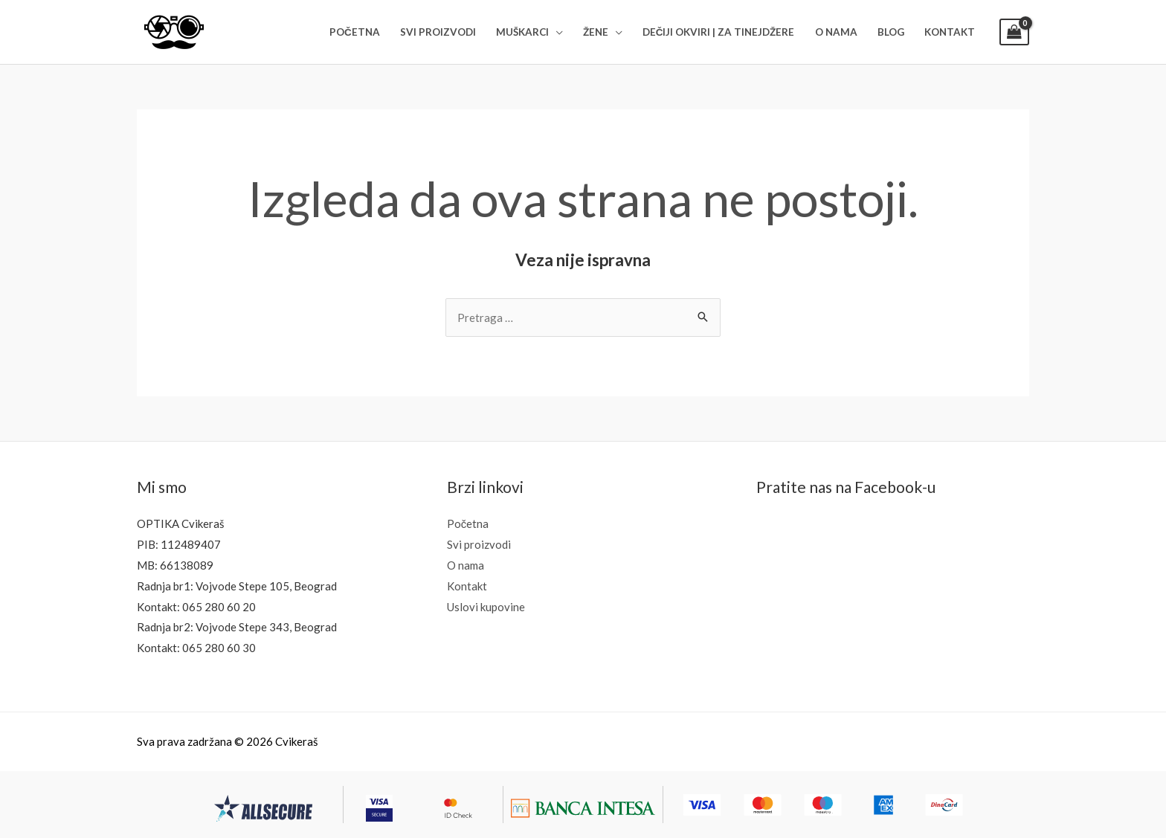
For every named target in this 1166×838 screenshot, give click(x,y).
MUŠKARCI (522, 32)
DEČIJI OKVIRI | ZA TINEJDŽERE (718, 32)
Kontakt (467, 586)
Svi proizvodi (479, 544)
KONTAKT (949, 32)
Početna (468, 523)
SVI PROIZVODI (438, 32)
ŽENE (595, 32)
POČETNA (354, 32)
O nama (465, 565)
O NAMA (836, 32)
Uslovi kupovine (486, 606)
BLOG (890, 32)
